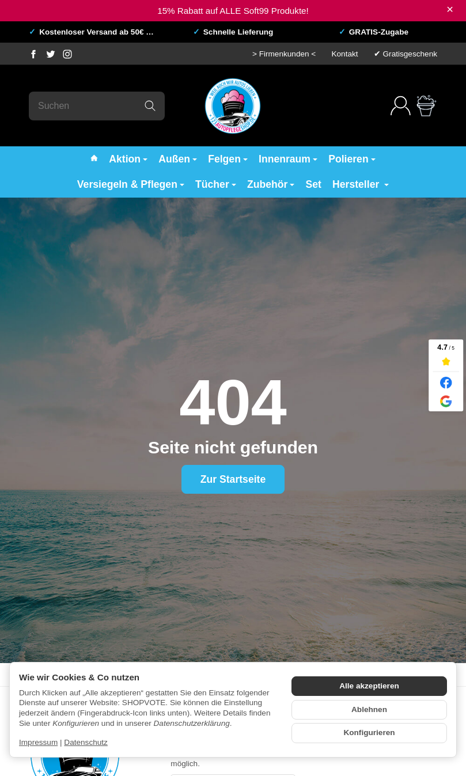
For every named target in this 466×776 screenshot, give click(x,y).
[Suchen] (97, 106)
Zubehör (270, 184)
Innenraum (288, 159)
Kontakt (344, 54)
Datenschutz (86, 742)
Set (313, 184)
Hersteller (360, 184)
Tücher (215, 184)
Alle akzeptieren (369, 686)
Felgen (228, 159)
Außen (177, 159)
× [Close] (449, 9)
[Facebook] (33, 54)
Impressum (38, 742)
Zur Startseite (233, 479)
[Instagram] (67, 54)
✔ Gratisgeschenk (405, 54)
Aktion (128, 159)
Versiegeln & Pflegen (130, 184)
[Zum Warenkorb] (426, 105)
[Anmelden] (400, 105)
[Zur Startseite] (233, 106)
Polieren (351, 159)
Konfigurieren (369, 732)
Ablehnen (369, 709)
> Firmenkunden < (284, 54)
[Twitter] (50, 54)
